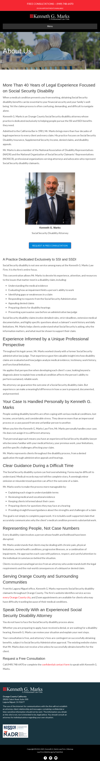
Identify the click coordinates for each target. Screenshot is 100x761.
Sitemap (70, 749)
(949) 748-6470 (65, 3)
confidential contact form (55, 664)
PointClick (59, 752)
